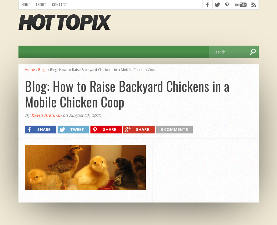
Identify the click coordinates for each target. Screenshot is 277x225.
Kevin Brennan (46, 115)
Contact (59, 4)
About (41, 4)
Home (26, 4)
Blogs (42, 69)
